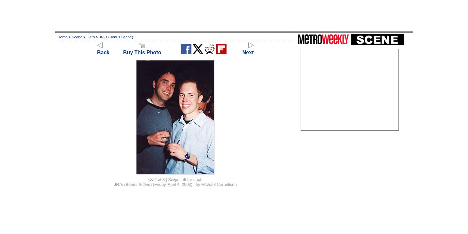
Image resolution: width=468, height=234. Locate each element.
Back (103, 49)
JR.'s (91, 37)
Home (63, 37)
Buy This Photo (142, 49)
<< (150, 179)
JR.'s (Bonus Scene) (116, 37)
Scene (77, 37)
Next (248, 49)
